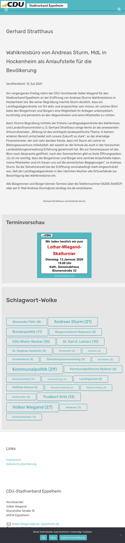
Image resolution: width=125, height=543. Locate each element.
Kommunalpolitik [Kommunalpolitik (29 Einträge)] (34, 369)
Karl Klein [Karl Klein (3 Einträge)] (105, 359)
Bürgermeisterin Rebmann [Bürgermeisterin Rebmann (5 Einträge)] (75, 332)
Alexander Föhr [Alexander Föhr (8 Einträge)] (26, 321)
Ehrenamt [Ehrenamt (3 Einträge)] (67, 351)
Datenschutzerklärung (21, 464)
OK (43, 537)
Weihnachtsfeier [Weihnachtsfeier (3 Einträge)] (24, 417)
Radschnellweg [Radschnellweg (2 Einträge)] (96, 387)
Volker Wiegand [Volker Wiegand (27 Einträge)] (32, 407)
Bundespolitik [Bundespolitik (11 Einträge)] (27, 332)
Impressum (13, 459)
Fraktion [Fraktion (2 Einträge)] (94, 351)
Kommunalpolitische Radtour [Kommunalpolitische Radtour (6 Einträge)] (93, 369)
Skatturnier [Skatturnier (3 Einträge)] (21, 397)
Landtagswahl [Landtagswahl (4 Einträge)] (90, 379)
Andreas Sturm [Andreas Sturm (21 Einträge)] (73, 322)
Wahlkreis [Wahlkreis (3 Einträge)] (73, 407)
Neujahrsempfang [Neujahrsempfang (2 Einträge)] (62, 387)
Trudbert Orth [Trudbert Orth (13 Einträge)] (58, 397)
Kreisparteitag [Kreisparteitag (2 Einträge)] (57, 379)
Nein (53, 537)
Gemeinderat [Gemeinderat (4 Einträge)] (22, 359)
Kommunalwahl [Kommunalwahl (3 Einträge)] (23, 379)
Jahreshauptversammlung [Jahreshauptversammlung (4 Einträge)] (65, 359)
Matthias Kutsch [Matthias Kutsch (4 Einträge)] (25, 387)
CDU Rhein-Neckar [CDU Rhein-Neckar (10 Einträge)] (31, 341)
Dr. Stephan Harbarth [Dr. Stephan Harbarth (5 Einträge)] (29, 351)
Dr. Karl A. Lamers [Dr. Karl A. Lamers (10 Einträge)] (80, 341)
